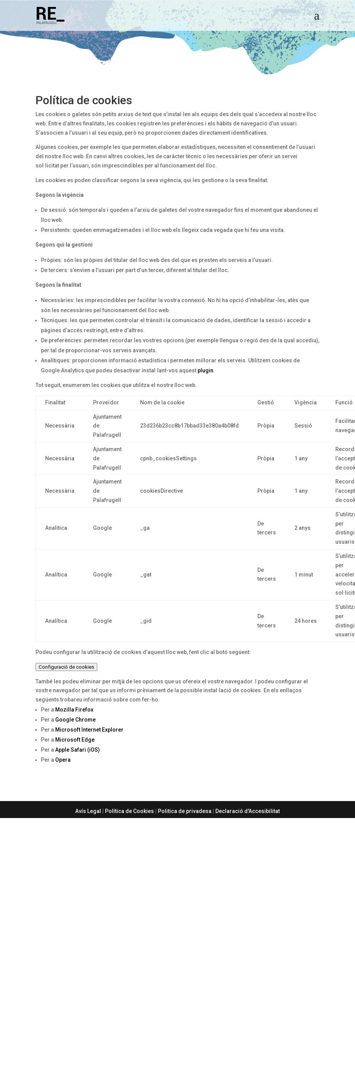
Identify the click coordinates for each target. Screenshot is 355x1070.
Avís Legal (88, 811)
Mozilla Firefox (74, 710)
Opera (63, 760)
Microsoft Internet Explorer (89, 730)
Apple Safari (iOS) (77, 750)
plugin (205, 370)
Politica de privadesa (184, 811)
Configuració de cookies (66, 667)
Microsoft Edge (75, 740)
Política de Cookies (129, 811)
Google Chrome (75, 720)
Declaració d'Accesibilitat (247, 811)
